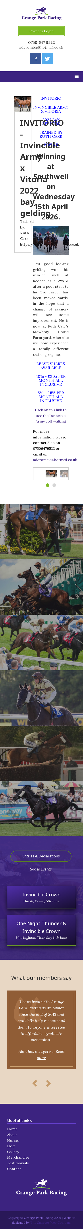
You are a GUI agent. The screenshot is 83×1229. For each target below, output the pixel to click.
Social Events (41, 869)
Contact (14, 1169)
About (12, 1134)
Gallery (13, 1152)
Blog (11, 1146)
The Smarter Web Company (50, 1223)
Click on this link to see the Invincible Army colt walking (51, 415)
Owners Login (41, 31)
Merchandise (18, 1157)
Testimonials (18, 1163)
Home (12, 1129)
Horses (13, 1140)
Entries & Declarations (41, 856)
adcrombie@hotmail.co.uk (41, 47)
